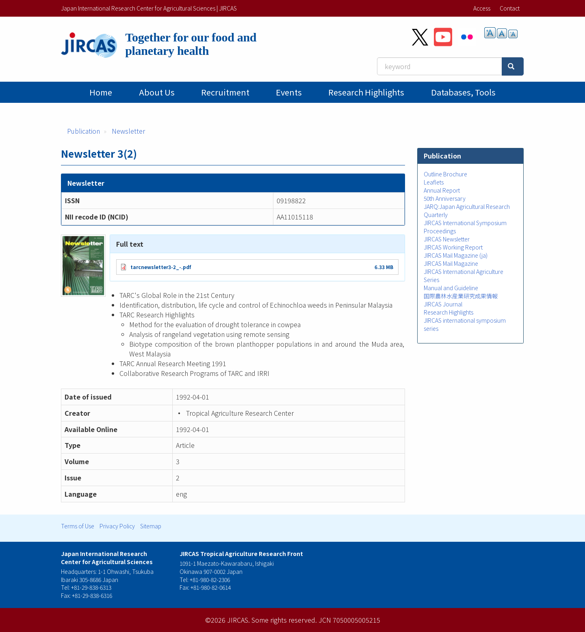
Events (289, 92)
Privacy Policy (117, 526)
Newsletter (128, 131)
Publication (83, 131)
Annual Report (442, 190)
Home (100, 92)
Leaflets (434, 182)
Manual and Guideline (451, 288)
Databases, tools (463, 92)
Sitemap (150, 526)
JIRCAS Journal (443, 304)
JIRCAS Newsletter (447, 239)
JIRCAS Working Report (453, 247)
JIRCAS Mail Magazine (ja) (456, 255)
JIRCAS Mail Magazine (451, 263)
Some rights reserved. (284, 620)
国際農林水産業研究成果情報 (461, 296)
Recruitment (225, 92)
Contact (510, 8)
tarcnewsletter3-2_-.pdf (160, 266)
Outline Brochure (445, 174)
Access (481, 8)
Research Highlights (366, 92)
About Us (157, 92)
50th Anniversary (445, 198)
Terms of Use (77, 526)
